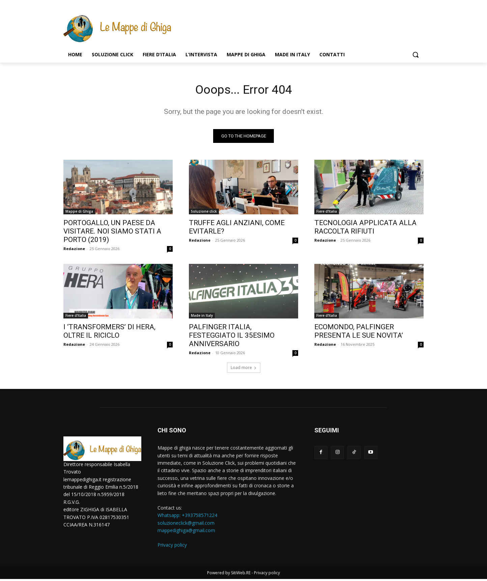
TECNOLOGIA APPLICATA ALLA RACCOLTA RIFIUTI (365, 229)
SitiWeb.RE (241, 575)
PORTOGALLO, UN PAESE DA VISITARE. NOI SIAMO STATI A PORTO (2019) (112, 233)
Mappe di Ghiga (79, 213)
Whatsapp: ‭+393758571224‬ (187, 517)
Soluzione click (204, 213)
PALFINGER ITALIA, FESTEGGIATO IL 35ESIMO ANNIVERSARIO (232, 337)
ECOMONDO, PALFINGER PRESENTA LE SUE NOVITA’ (358, 333)
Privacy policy (172, 547)
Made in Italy (202, 317)
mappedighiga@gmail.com (186, 532)
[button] (415, 55)
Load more (244, 369)
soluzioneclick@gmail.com (185, 524)
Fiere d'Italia (326, 213)
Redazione (74, 250)
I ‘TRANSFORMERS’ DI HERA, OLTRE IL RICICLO (109, 333)
